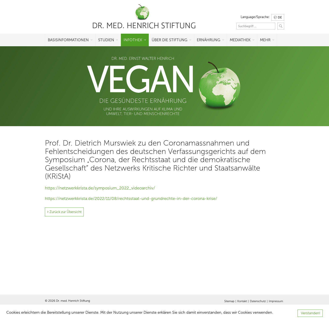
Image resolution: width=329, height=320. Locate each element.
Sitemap (229, 301)
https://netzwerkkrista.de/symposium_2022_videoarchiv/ (100, 188)
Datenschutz (258, 301)
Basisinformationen (68, 40)
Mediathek (240, 40)
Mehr (265, 40)
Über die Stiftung (169, 40)
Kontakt (242, 301)
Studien (106, 40)
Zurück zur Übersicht (65, 212)
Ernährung (208, 40)
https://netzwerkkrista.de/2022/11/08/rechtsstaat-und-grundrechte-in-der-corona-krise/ (131, 198)
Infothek (133, 40)
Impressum (276, 301)
